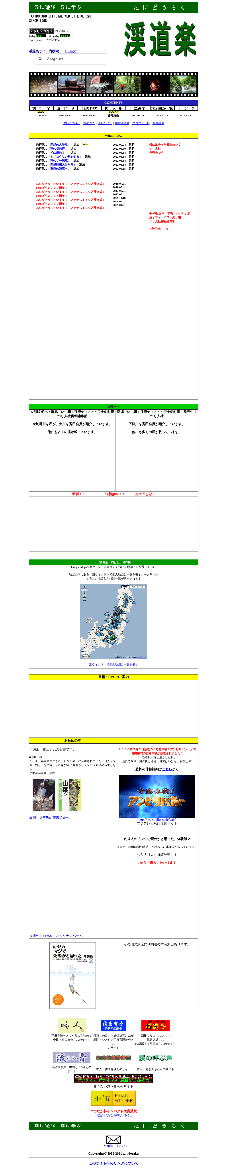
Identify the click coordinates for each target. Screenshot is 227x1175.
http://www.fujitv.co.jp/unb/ (157, 819)
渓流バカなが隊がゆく (113, 1115)
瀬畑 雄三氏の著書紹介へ (49, 817)
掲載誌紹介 (122, 123)
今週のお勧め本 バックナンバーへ (55, 936)
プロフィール (141, 123)
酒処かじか (105, 123)
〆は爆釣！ (57, 152)
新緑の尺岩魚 (59, 144)
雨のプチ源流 (59, 160)
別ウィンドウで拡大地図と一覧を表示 (113, 664)
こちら (167, 769)
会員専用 (158, 123)
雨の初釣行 (57, 148)
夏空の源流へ (59, 168)
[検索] (70, 59)
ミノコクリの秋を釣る (64, 156)
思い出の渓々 (71, 123)
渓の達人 (89, 123)
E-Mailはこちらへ (113, 1146)
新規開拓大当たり (61, 164)
